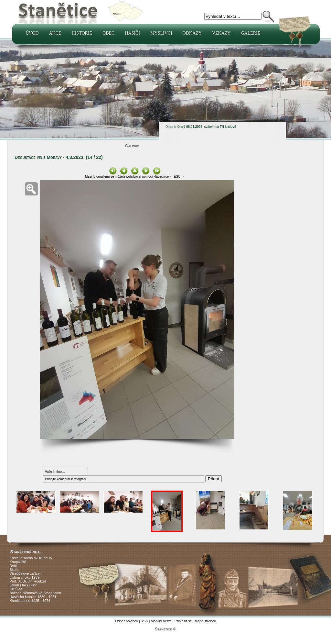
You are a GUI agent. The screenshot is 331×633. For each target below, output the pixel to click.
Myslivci (161, 33)
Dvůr (13, 566)
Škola (14, 570)
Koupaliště (18, 562)
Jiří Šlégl (16, 589)
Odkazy (192, 33)
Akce (55, 33)
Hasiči (132, 33)
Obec (108, 33)
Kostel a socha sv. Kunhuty (31, 558)
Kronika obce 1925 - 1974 (30, 601)
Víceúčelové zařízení (26, 573)
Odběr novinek (126, 621)
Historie (82, 33)
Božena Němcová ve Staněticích (35, 593)
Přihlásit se (183, 621)
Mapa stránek (205, 621)
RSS (144, 621)
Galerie (250, 33)
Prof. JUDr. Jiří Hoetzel (28, 581)
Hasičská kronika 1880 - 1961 (33, 597)
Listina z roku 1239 (24, 577)
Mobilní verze (161, 621)
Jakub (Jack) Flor (23, 585)
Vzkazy (221, 33)
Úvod (32, 33)
